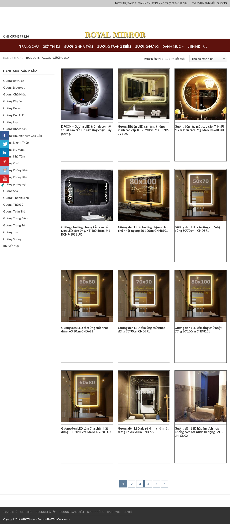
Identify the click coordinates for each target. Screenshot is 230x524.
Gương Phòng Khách (17, 177)
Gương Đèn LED (13, 115)
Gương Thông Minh (16, 197)
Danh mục (171, 46)
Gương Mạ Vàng (14, 149)
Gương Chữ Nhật (14, 94)
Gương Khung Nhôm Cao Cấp (22, 135)
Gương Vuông (12, 239)
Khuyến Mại (11, 246)
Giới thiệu (51, 46)
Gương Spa (10, 191)
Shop (17, 57)
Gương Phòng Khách (17, 170)
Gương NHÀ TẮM (78, 46)
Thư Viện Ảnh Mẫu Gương (209, 3)
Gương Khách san (15, 129)
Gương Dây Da (12, 101)
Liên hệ (194, 46)
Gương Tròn (11, 232)
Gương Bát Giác (13, 80)
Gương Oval (11, 163)
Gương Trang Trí (14, 225)
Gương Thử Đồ (13, 204)
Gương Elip (10, 122)
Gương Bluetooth (14, 87)
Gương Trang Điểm (15, 218)
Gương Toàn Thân (15, 211)
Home (7, 57)
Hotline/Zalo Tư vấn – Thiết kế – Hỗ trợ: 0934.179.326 (151, 3)
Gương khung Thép (16, 142)
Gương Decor (12, 108)
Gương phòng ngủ (15, 184)
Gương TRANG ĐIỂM (114, 46)
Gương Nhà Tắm (14, 156)
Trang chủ (29, 46)
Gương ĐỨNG (147, 46)
